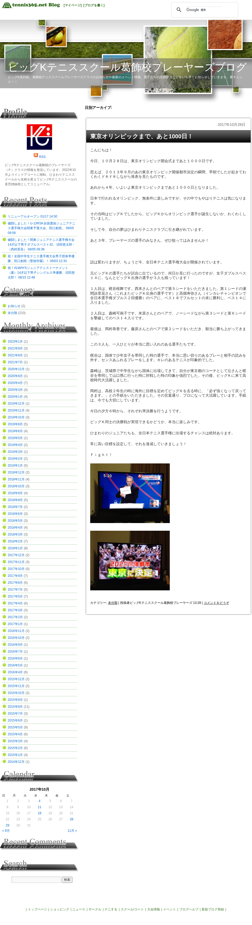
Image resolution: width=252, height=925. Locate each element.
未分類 (113, 603)
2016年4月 (15, 672)
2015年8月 (15, 707)
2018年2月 (15, 541)
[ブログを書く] (94, 5)
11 (39, 807)
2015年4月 (15, 734)
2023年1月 (15, 341)
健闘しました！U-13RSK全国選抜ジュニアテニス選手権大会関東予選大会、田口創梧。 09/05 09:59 (41, 228)
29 (7, 825)
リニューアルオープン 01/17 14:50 (32, 216)
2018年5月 (15, 521)
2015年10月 (16, 693)
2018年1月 (15, 548)
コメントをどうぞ (216, 603)
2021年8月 (15, 355)
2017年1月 (15, 624)
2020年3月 (15, 390)
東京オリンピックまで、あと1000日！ (141, 136)
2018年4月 (15, 527)
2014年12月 (16, 762)
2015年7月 (15, 713)
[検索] (203, 10)
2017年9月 (15, 576)
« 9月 (6, 831)
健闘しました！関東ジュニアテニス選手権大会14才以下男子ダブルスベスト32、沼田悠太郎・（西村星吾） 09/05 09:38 (41, 244)
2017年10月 (16, 569)
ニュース (78, 909)
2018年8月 (15, 500)
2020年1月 (15, 397)
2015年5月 (15, 727)
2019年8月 (15, 424)
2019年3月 (15, 452)
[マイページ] (73, 5)
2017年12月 (16, 555)
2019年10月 (16, 417)
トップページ (37, 909)
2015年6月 (15, 720)
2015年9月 (15, 700)
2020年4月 (15, 383)
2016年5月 (15, 665)
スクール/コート (132, 909)
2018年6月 (15, 514)
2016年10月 (16, 638)
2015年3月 (15, 741)
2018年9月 (15, 493)
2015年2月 (15, 748)
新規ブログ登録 (213, 909)
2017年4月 (15, 603)
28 (71, 819)
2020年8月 (15, 376)
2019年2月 (15, 459)
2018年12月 (16, 472)
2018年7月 (15, 507)
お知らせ (14, 306)
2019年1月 (15, 465)
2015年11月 (16, 686)
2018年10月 (16, 486)
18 (39, 813)
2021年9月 (15, 348)
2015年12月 (16, 679)
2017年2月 (15, 617)
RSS (42, 157)
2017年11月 (16, 562)
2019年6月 (15, 431)
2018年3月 (15, 534)
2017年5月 (15, 596)
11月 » (72, 831)
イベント (169, 909)
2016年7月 (15, 651)
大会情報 (153, 909)
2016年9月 (15, 645)
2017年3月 (15, 610)
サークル (95, 909)
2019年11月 (16, 410)
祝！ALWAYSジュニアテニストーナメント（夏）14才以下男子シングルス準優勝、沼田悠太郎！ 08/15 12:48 (41, 272)
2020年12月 (16, 369)
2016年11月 (16, 631)
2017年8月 (15, 583)
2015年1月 (15, 755)
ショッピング (59, 909)
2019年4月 (15, 445)
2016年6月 (15, 658)
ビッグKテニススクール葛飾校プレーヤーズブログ (127, 67)
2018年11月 (16, 479)
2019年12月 (16, 403)
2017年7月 (15, 589)
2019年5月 (15, 438)
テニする (111, 909)
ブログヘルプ (188, 909)
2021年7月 (15, 362)
